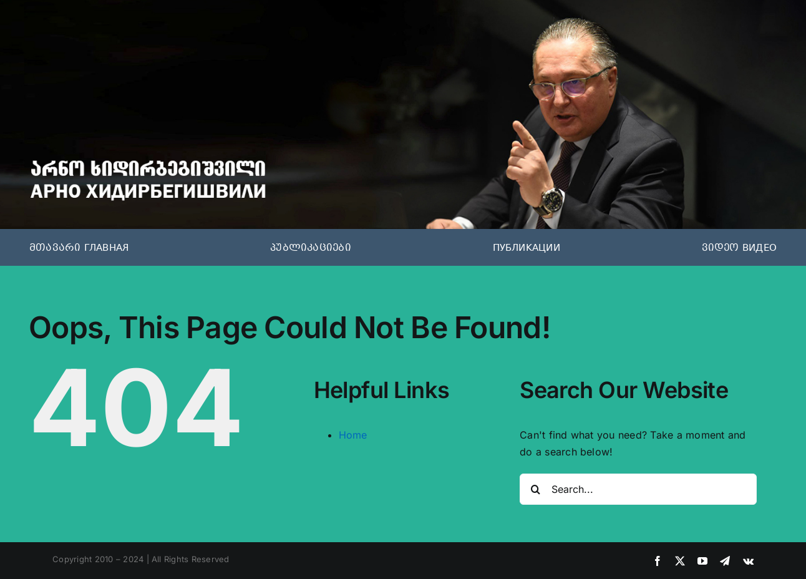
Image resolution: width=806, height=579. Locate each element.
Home (353, 435)
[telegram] (725, 561)
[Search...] (638, 489)
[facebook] (658, 561)
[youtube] (702, 561)
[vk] (748, 561)
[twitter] (680, 561)
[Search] (535, 489)
